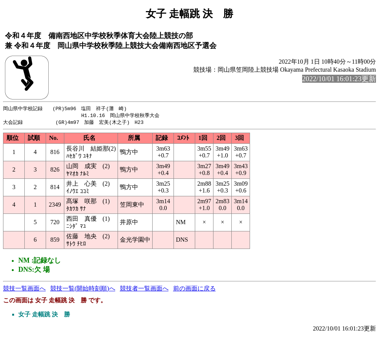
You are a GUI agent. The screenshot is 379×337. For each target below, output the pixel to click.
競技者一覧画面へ (144, 289)
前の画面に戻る (194, 289)
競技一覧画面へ (24, 289)
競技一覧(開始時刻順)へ (82, 289)
